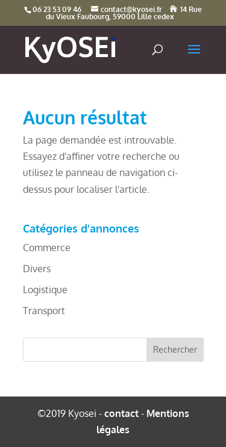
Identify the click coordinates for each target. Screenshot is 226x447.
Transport (44, 311)
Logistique (45, 290)
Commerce (47, 248)
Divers (37, 269)
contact (121, 413)
